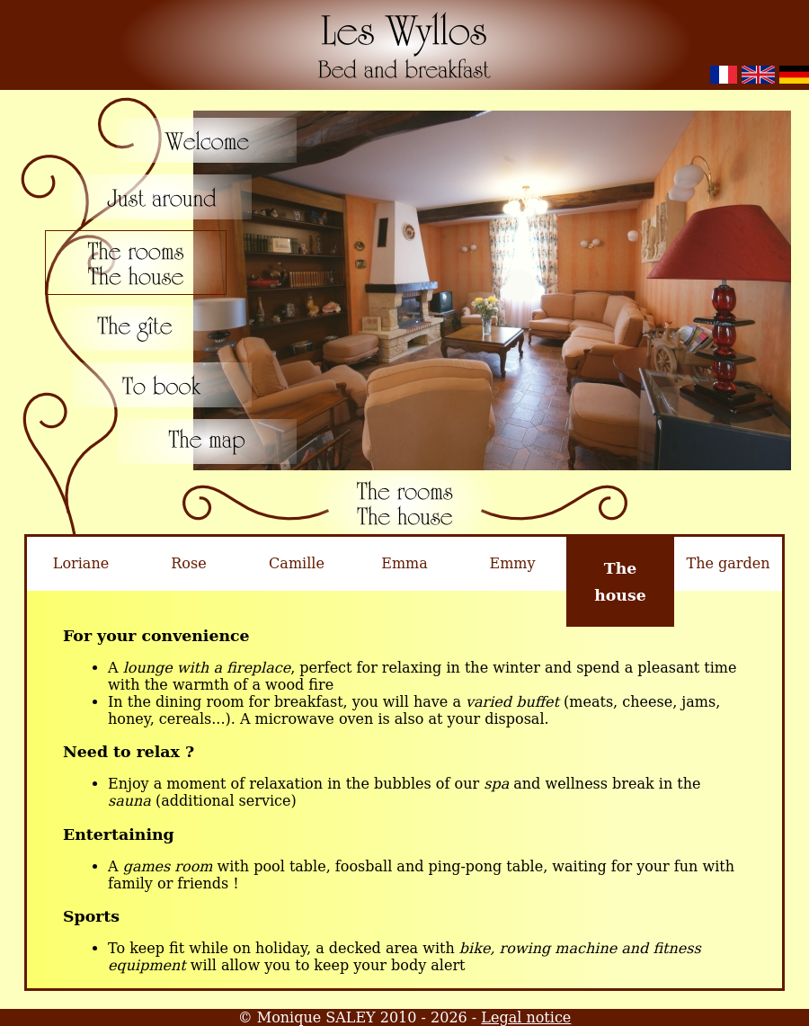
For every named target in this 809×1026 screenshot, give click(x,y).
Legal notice (526, 1017)
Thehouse (620, 581)
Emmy (512, 563)
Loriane (81, 563)
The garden (728, 563)
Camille (296, 563)
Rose (188, 563)
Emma (404, 563)
